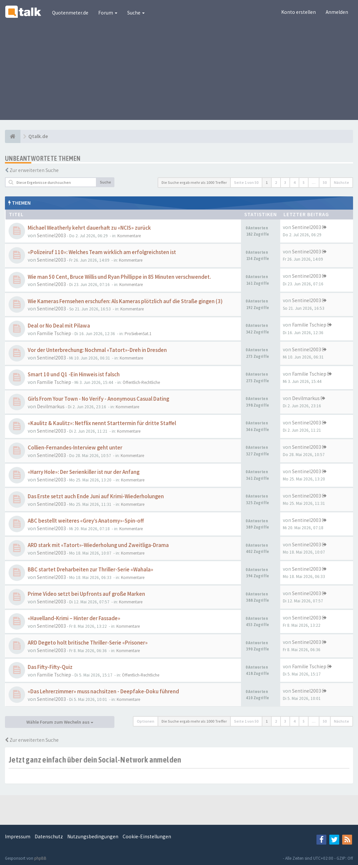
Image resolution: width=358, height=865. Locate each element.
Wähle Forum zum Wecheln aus (59, 722)
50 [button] (325, 182)
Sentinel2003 (51, 235)
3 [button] (285, 182)
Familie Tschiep (54, 333)
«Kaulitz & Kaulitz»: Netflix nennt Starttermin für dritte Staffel (102, 423)
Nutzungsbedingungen (92, 836)
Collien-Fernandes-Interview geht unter (75, 447)
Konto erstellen (298, 12)
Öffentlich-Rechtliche (141, 382)
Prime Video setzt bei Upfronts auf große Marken (86, 594)
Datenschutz (49, 836)
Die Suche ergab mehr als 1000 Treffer (194, 182)
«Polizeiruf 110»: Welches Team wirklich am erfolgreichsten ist (102, 252)
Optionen (145, 721)
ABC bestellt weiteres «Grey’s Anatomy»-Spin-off (86, 520)
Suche (136, 13)
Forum (107, 13)
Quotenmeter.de (70, 13)
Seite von (246, 182)
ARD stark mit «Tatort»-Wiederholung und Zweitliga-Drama (98, 545)
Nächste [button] (341, 182)
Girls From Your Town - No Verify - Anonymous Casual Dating (98, 398)
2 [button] (276, 182)
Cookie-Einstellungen (147, 836)
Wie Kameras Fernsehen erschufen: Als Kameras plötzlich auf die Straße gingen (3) (125, 301)
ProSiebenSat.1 (138, 333)
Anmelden (337, 12)
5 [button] (304, 182)
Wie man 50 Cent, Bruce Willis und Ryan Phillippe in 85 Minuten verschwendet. (119, 277)
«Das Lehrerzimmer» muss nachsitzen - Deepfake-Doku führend (103, 691)
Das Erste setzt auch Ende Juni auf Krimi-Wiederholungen (96, 496)
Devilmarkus (51, 406)
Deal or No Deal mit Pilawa (59, 325)
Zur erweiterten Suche (34, 170)
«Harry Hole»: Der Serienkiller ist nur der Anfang (83, 472)
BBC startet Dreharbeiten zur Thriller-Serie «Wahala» (90, 569)
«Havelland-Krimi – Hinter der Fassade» (74, 618)
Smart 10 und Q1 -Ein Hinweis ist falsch (74, 374)
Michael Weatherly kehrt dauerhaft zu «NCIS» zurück (89, 227)
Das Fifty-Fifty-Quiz (50, 667)
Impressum (17, 836)
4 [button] (294, 182)
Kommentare (129, 236)
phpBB (40, 858)
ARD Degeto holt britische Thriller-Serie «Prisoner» (88, 642)
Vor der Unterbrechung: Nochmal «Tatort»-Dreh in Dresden (97, 350)
